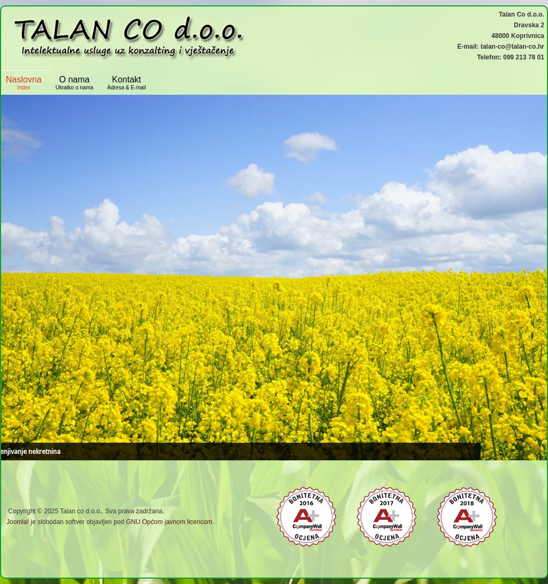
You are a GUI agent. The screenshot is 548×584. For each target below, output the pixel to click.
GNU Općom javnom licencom (169, 522)
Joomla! (17, 522)
